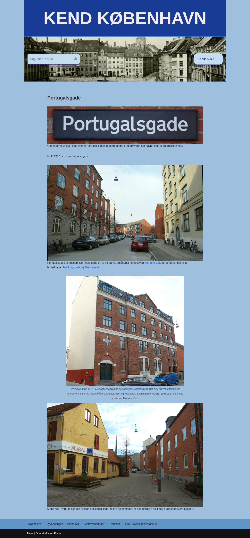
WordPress (54, 533)
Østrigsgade (76, 267)
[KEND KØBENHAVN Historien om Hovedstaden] (125, 18)
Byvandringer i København (62, 523)
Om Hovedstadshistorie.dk (141, 523)
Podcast (115, 523)
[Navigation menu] (208, 59)
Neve (30, 533)
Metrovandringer (94, 523)
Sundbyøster (152, 262)
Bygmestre (34, 523)
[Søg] (49, 59)
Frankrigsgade (56, 267)
